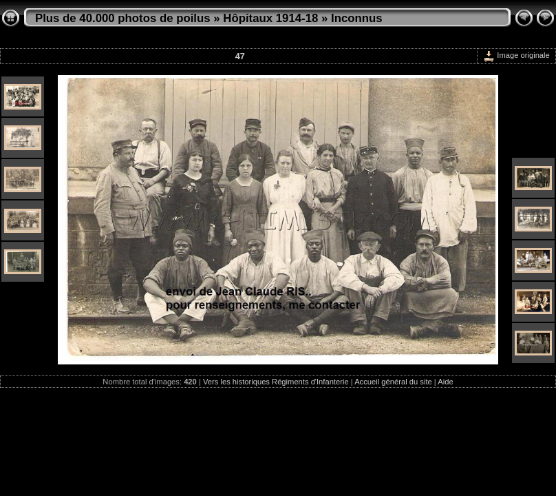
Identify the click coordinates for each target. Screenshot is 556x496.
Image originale (516, 55)
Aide (445, 382)
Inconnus (357, 18)
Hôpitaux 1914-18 (270, 18)
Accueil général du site (393, 382)
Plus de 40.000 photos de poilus (123, 18)
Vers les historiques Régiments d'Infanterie (276, 382)
